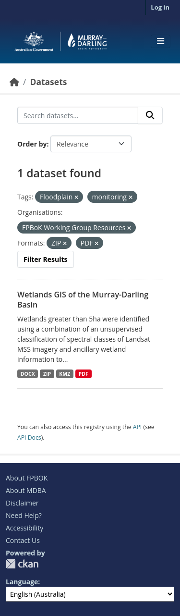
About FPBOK (27, 477)
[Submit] (150, 115)
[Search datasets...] (77, 115)
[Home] (14, 81)
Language (22, 581)
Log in (160, 7)
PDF (83, 373)
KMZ (64, 373)
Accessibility (24, 527)
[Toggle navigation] (160, 41)
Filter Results (46, 259)
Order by (32, 143)
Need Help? (24, 515)
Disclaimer (22, 502)
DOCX (28, 373)
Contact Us (23, 540)
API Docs (29, 437)
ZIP (47, 373)
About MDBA (26, 490)
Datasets (48, 81)
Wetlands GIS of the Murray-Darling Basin (82, 299)
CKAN (22, 564)
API (137, 427)
